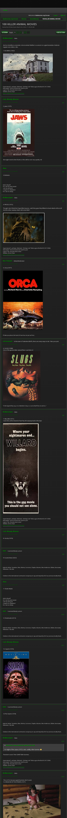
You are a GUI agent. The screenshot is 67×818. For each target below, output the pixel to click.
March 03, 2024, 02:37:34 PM (10, 554)
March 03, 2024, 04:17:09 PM (10, 614)
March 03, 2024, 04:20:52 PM (10, 645)
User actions (61, 32)
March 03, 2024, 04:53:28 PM (10, 776)
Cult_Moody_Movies (11, 99)
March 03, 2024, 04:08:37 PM (10, 584)
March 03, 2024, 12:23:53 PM (10, 200)
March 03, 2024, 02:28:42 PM (10, 344)
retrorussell (7, 341)
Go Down (5, 32)
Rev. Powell (7, 261)
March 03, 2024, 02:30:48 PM (10, 415)
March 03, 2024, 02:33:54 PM (10, 534)
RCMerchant (8, 38)
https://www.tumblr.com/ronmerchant (13, 93)
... (23, 32)
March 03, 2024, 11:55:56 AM (10, 102)
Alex (4, 168)
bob (4, 551)
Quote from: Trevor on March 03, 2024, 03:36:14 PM (20, 745)
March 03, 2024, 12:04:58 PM (10, 171)
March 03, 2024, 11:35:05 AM (10, 41)
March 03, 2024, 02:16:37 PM (10, 264)
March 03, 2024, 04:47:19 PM (10, 741)
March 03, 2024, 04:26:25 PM (10, 710)
